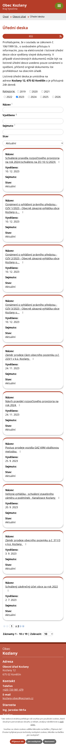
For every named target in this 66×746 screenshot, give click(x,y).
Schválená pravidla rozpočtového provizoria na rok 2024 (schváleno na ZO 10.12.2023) (33, 160)
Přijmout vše (18, 741)
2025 (45, 97)
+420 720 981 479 (13, 689)
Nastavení (49, 741)
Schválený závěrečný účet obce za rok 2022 (31, 588)
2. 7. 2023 (10, 600)
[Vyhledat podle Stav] (33, 143)
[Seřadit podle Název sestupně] (12, 104)
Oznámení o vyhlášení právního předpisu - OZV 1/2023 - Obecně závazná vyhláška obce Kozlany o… (32, 208)
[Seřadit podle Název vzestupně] (12, 103)
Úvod (5, 16)
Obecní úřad (19, 16)
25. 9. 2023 (11, 461)
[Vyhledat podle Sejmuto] (33, 132)
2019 (22, 91)
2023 (21, 97)
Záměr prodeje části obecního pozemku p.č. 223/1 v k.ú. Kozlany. (32, 356)
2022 (9, 97)
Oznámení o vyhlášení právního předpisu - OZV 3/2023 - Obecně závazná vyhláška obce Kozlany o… (32, 308)
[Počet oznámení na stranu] (48, 634)
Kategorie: (9, 91)
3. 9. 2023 (10, 553)
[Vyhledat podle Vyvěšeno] (33, 121)
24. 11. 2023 (12, 368)
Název (7, 104)
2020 (35, 91)
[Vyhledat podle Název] (33, 110)
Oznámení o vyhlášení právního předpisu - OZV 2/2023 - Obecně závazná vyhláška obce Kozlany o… (32, 258)
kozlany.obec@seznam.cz (18, 698)
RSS (45, 36)
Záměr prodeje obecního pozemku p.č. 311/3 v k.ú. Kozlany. (32, 542)
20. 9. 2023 (11, 507)
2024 (33, 97)
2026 (58, 97)
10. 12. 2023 (12, 171)
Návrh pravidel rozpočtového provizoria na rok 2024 (31, 403)
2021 (47, 91)
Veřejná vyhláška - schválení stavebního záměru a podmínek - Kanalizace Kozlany (33, 495)
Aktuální (10, 186)
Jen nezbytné (34, 741)
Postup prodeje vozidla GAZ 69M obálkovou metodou (32, 449)
